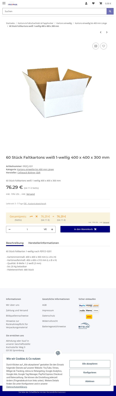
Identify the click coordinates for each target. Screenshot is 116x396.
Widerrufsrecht (50, 321)
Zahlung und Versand (17, 310)
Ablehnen (88, 381)
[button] (86, 3)
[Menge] (27, 229)
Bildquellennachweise (17, 315)
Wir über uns (12, 304)
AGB (44, 304)
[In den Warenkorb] (85, 229)
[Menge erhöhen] (52, 229)
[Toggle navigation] (3, 2)
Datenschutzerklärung (25, 387)
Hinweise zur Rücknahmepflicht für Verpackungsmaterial (17, 324)
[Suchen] (54, 11)
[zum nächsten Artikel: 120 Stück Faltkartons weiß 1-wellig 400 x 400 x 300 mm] (107, 32)
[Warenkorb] (105, 3)
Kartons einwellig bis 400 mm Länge (35, 169)
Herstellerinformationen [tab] (43, 243)
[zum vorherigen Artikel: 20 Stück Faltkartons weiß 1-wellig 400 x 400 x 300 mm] (101, 32)
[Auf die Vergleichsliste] (95, 46)
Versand (30, 194)
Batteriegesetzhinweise (54, 326)
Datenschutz (48, 315)
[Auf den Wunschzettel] (103, 46)
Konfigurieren (88, 372)
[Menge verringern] (9, 229)
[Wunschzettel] (93, 3)
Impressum (48, 310)
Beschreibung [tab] (15, 243)
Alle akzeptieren (88, 364)
